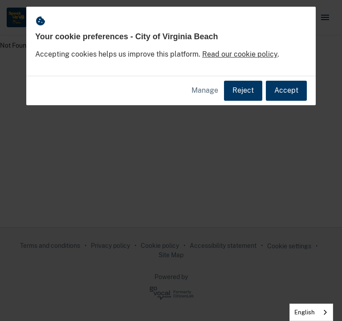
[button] (325, 17)
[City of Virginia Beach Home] (16, 17)
